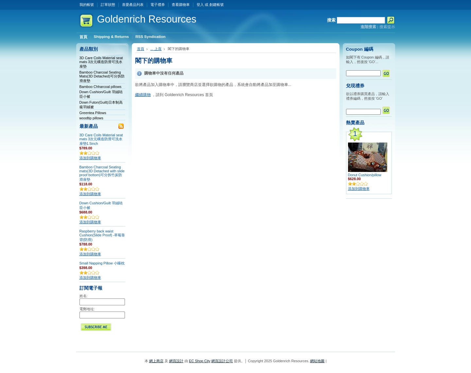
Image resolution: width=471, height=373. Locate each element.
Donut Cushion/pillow (364, 175)
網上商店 (156, 361)
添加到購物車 (90, 158)
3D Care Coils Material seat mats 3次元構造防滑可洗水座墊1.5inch (101, 139)
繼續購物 (143, 95)
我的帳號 (86, 5)
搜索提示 (387, 27)
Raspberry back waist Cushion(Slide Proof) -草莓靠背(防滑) (102, 235)
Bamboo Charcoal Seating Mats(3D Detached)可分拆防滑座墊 (102, 76)
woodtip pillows (91, 118)
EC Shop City (199, 361)
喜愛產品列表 (133, 5)
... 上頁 (156, 49)
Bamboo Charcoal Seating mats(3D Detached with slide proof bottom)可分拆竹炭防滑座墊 (102, 173)
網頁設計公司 (222, 361)
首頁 (140, 49)
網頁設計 (176, 361)
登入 (200, 5)
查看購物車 (181, 5)
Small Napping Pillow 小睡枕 (102, 263)
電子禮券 (157, 5)
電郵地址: (87, 309)
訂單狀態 (108, 5)
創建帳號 (216, 5)
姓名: (83, 296)
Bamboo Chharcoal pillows (100, 87)
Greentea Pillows (92, 113)
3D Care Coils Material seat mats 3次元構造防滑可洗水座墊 (101, 62)
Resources (147, 19)
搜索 (331, 20)
